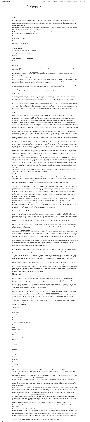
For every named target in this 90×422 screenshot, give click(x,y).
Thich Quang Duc (27, 124)
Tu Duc (52, 159)
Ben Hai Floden (64, 131)
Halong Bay (16, 93)
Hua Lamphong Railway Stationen (38, 394)
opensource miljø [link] (67, 1)
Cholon (33, 266)
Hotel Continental (49, 213)
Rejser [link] (80, 1)
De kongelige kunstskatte (56, 169)
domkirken (21, 224)
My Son (33, 198)
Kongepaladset (32, 150)
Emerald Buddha (21, 383)
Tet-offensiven (33, 151)
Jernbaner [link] (55, 1)
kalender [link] (61, 1)
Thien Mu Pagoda (47, 122)
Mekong (45, 281)
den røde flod (30, 58)
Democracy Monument (72, 387)
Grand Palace (25, 382)
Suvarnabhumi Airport (50, 369)
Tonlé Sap (54, 300)
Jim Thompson (38, 396)
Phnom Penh (16, 274)
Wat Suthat (69, 389)
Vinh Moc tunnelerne (23, 137)
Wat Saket (21, 402)
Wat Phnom (31, 284)
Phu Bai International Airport (52, 117)
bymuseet (26, 248)
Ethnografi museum (34, 77)
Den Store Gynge (25, 389)
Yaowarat (69, 392)
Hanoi (14, 17)
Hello (28, 371)
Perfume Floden (25, 118)
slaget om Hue (43, 151)
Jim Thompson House (30, 396)
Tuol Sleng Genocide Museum (52, 293)
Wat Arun (71, 415)
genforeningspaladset (25, 230)
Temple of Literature (17, 48)
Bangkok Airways (40, 369)
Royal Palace (71, 285)
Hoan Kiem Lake (52, 27)
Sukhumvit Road (39, 377)
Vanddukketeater (31, 68)
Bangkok (15, 367)
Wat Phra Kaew (47, 382)
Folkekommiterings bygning (52, 217)
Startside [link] (44, 1)
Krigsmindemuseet (48, 240)
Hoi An (14, 174)
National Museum (32, 285)
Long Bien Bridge (17, 58)
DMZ (29, 131)
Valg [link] (84, 1)
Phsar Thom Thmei (70, 284)
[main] (34, 6)
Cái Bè (49, 276)
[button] (88, 1)
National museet (66, 404)
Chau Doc (58, 278)
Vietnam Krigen (44, 131)
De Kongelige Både (51, 408)
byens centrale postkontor (39, 226)
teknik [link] (49, 1)
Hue (13, 112)
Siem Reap (16, 304)
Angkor (23, 304)
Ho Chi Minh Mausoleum (18, 45)
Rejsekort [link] (75, 1)
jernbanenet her (51, 207)
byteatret (30, 220)
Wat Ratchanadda (25, 404)
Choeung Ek (32, 289)
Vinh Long (39, 278)
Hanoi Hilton (35, 72)
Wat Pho (14, 379)
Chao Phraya (48, 392)
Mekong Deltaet (33, 276)
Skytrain (20, 377)
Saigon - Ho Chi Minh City (21, 210)
